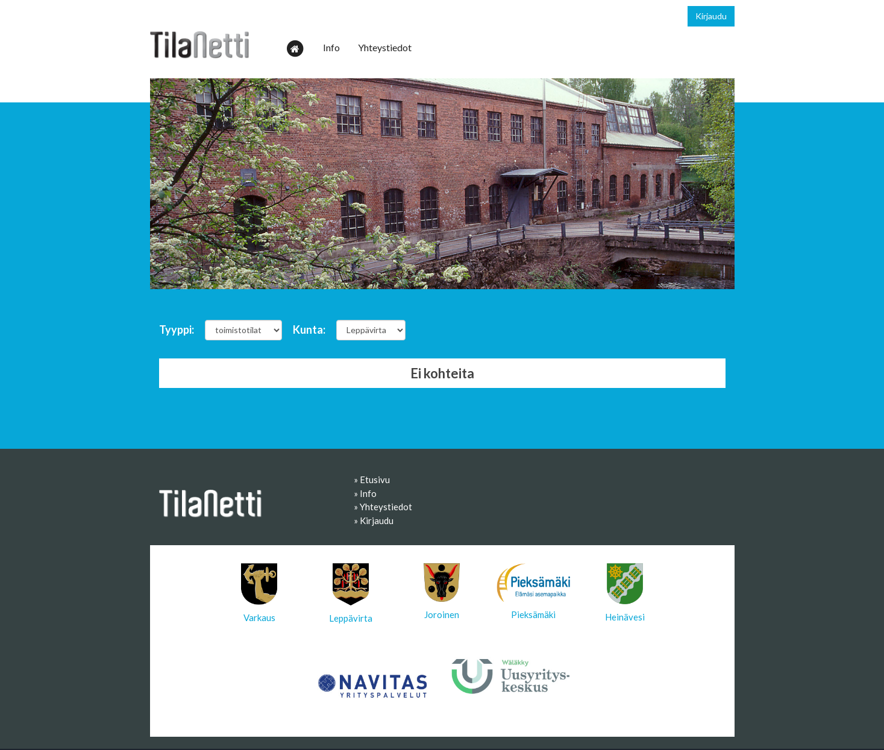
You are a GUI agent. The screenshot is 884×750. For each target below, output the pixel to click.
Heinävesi (625, 592)
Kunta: (309, 329)
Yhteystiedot (385, 47)
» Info (365, 493)
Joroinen (442, 591)
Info (331, 47)
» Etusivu (372, 479)
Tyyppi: (176, 329)
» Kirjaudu (373, 520)
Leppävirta (350, 593)
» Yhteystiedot (383, 506)
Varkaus (259, 593)
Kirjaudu (711, 16)
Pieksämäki (533, 591)
